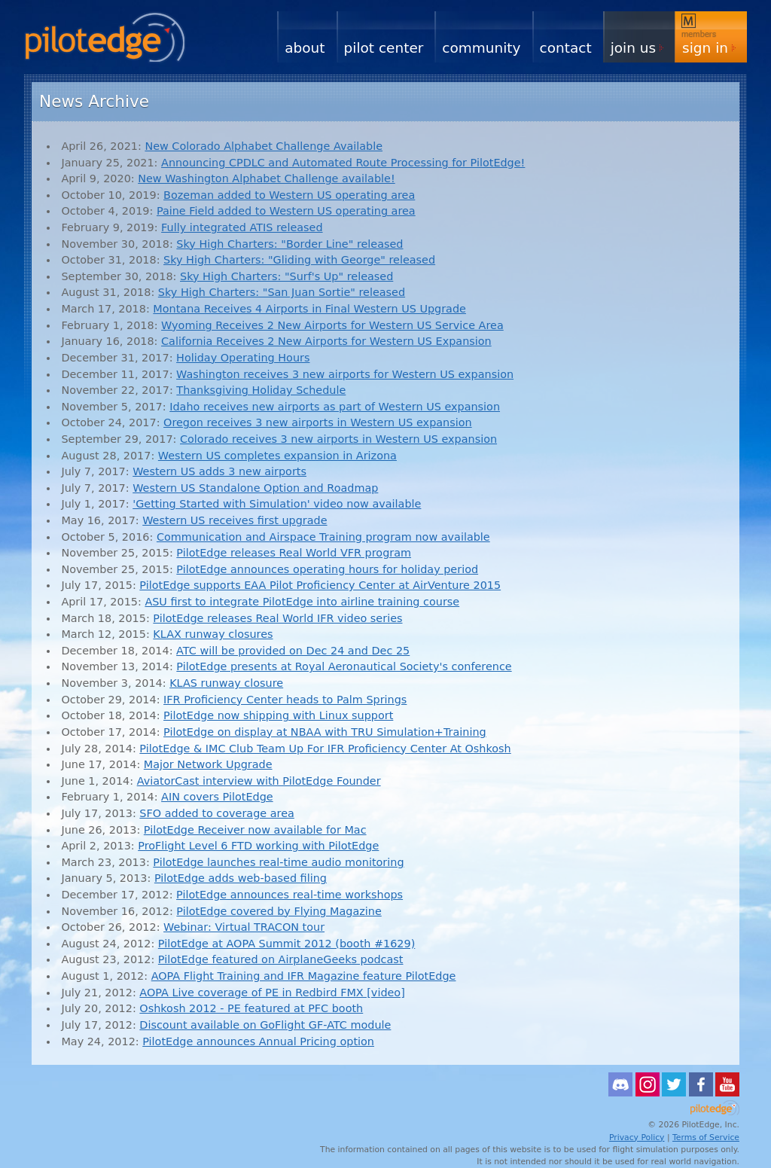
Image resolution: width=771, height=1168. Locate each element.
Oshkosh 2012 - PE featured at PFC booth (251, 1008)
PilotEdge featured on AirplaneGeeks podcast (281, 959)
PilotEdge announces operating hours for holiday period (327, 569)
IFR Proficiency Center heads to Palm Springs (285, 700)
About (305, 48)
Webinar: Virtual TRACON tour (244, 927)
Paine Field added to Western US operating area (286, 211)
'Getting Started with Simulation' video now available (277, 504)
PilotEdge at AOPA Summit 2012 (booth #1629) (286, 944)
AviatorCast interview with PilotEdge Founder (259, 781)
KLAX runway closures (213, 634)
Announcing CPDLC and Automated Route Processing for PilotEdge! (343, 163)
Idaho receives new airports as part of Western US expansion (334, 407)
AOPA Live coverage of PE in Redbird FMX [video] (271, 993)
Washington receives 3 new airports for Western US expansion (344, 374)
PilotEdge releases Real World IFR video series (277, 618)
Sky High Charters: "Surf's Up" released (286, 276)
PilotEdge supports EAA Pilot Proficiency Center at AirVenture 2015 (320, 585)
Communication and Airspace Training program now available (323, 537)
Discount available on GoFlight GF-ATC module (265, 1025)
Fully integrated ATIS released (241, 227)
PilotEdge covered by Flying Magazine (278, 911)
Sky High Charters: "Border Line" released (289, 244)
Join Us (633, 48)
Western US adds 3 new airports (219, 471)
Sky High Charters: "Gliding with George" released (299, 260)
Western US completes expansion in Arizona (277, 456)
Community (481, 48)
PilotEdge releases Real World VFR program (293, 553)
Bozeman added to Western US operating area (289, 195)
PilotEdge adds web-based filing (240, 878)
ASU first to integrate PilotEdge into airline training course (302, 602)
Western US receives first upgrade (234, 520)
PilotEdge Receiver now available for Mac (255, 830)
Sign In (705, 48)
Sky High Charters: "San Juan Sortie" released (281, 292)
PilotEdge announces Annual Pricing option (258, 1041)
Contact (566, 48)
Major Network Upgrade (208, 764)
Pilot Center (384, 48)
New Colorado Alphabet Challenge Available (263, 146)
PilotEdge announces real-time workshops (289, 895)
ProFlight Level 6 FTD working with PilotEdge (258, 846)
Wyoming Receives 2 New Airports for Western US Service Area (332, 325)
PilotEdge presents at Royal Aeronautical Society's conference (343, 666)
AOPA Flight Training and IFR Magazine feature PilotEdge (303, 976)
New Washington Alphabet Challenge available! (266, 178)
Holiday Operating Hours (242, 358)
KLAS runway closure (226, 683)
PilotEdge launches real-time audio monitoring (278, 862)
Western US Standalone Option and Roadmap (255, 488)
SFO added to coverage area (216, 813)
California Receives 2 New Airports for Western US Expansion (326, 341)
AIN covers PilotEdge (217, 797)
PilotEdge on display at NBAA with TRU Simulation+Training (324, 732)
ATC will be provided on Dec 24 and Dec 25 (293, 651)
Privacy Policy (637, 1137)
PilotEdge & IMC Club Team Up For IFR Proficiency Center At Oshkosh (324, 749)
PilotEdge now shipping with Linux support (278, 715)
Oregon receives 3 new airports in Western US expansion (317, 422)
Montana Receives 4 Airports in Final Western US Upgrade (309, 309)
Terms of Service (705, 1137)
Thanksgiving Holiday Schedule (261, 390)
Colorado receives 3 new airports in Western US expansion (338, 439)
